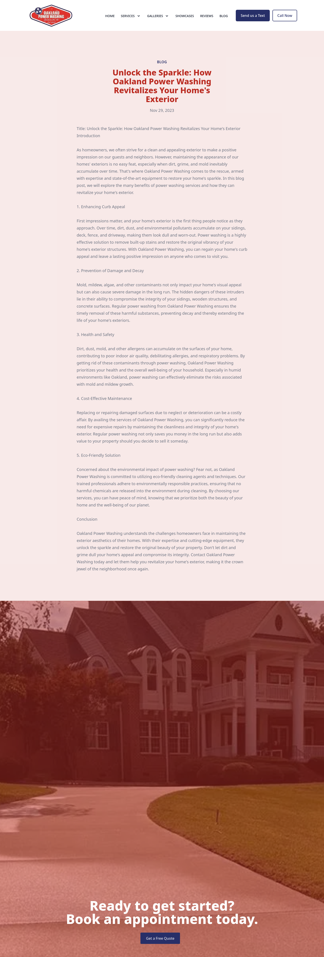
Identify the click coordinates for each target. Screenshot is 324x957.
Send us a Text (253, 19)
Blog (224, 20)
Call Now (284, 19)
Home (110, 20)
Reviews (206, 20)
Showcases (184, 20)
